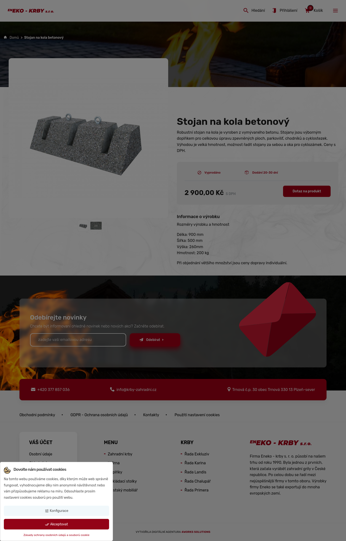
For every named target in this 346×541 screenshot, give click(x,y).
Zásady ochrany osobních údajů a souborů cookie (56, 535)
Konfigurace (56, 511)
